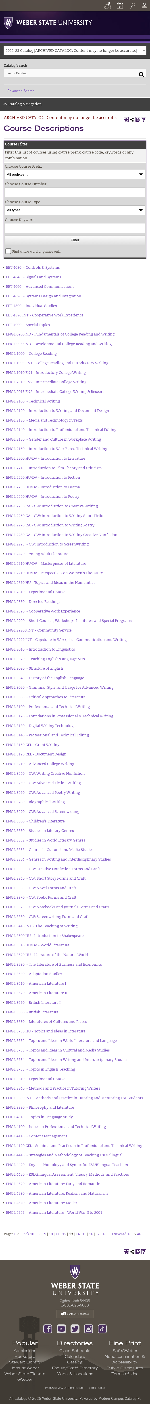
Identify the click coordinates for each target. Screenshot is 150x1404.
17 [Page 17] (98, 1234)
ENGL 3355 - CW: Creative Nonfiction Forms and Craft (53, 869)
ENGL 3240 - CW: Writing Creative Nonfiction (45, 774)
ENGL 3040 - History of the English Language (45, 678)
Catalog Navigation (25, 104)
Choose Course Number (25, 184)
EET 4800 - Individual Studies (31, 306)
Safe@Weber (125, 1351)
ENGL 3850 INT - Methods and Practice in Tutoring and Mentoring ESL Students (74, 1098)
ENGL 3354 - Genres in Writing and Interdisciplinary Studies (58, 859)
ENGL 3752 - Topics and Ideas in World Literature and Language (61, 1041)
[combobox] (75, 50)
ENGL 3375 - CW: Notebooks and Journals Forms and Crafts (57, 907)
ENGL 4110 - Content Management (36, 1136)
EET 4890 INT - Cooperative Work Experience (44, 315)
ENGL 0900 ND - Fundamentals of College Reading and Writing (60, 334)
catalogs (21, 1398)
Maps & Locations (75, 1374)
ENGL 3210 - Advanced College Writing (40, 764)
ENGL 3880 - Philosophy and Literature (40, 1108)
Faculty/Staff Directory (75, 1368)
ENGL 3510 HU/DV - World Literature (37, 945)
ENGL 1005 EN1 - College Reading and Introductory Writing (57, 363)
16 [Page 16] (91, 1234)
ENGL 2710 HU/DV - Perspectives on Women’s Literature (54, 573)
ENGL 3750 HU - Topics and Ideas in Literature (45, 1031)
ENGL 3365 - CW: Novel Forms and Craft (41, 888)
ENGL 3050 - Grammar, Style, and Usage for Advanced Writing (59, 688)
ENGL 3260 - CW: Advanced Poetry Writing (43, 793)
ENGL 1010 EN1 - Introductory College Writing (46, 373)
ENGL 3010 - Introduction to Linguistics (40, 649)
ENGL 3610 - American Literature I (36, 984)
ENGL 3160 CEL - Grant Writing (32, 745)
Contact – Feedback (75, 1314)
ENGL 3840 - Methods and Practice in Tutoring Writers (53, 1088)
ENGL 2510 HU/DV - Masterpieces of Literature (46, 564)
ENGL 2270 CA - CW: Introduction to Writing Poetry (50, 525)
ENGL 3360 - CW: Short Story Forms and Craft (45, 878)
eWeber (24, 1379)
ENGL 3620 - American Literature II (36, 993)
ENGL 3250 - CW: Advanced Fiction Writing (43, 783)
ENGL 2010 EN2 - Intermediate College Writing (46, 382)
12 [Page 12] (64, 1234)
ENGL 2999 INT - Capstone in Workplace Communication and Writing (66, 640)
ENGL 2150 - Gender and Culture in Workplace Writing (53, 439)
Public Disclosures (125, 1368)
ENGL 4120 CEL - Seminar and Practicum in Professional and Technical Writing (74, 1146)
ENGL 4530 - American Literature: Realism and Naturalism (57, 1194)
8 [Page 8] (41, 1234)
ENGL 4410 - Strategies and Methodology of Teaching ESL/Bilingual (64, 1155)
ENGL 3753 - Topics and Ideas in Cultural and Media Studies (58, 1050)
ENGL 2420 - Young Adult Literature (37, 554)
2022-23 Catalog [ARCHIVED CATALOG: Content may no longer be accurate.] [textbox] (71, 51)
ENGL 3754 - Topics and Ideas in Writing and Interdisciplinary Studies (66, 1060)
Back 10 (27, 1234)
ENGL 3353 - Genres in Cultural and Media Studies (50, 850)
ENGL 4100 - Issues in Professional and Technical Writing (56, 1127)
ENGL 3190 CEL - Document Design (36, 754)
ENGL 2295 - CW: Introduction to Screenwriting (47, 544)
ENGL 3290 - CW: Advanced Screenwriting (42, 812)
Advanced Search (20, 91)
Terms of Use (125, 1374)
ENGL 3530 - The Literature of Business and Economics (54, 965)
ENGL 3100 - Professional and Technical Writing (48, 707)
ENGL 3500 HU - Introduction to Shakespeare (45, 936)
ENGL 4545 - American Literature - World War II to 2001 (54, 1213)
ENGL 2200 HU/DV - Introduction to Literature (45, 459)
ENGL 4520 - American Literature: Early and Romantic (53, 1184)
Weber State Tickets (24, 1374)
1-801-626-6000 (75, 1305)
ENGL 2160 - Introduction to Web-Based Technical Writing (56, 449)
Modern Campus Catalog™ (119, 1398)
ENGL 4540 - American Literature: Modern (43, 1203)
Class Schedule (74, 1351)
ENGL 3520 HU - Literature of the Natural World (47, 955)
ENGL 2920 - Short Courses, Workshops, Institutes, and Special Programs (69, 621)
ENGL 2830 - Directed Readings (33, 602)
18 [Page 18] (104, 1234)
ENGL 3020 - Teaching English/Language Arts (45, 659)
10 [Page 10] (51, 1234)
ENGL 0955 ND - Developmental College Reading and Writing (59, 344)
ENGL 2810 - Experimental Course (35, 592)
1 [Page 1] (15, 1234)
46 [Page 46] (139, 1234)
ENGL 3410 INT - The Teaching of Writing (41, 926)
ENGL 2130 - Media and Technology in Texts (44, 420)
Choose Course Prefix (23, 167)
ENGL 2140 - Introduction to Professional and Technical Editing (61, 430)
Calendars (75, 1357)
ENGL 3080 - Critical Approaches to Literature (45, 697)
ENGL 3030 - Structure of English (34, 669)
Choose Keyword (20, 220)
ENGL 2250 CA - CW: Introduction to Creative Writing (52, 506)
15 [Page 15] (84, 1234)
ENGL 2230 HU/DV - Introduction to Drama (43, 487)
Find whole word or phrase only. (36, 251)
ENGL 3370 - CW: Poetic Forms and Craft (41, 898)
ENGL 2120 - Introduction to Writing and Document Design (57, 411)
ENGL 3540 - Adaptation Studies (34, 974)
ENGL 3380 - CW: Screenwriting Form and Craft (47, 917)
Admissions (25, 1351)
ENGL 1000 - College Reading (31, 354)
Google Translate (96, 1387)
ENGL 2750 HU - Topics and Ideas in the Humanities (50, 583)
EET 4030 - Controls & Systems (33, 268)
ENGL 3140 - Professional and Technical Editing (47, 735)
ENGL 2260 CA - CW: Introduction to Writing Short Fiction (56, 516)
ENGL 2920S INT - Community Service (39, 630)
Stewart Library (25, 1362)
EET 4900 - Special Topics (28, 325)
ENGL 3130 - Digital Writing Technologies (42, 726)
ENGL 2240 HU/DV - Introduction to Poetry (42, 497)
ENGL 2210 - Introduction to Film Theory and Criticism (54, 468)
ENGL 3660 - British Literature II (34, 1012)
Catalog (75, 1362)
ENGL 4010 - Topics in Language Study (39, 1117)
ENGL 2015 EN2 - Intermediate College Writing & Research (56, 392)
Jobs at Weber (25, 1368)
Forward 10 (121, 1234)
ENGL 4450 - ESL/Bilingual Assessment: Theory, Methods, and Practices (67, 1175)
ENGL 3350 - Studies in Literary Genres (40, 831)
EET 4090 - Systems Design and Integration (43, 296)
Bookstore (25, 1357)
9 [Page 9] (45, 1234)
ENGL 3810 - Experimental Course (35, 1079)
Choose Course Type (22, 202)
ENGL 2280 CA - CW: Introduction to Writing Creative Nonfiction (61, 535)
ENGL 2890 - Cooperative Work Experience (43, 611)
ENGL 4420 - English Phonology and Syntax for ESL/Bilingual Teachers (67, 1165)
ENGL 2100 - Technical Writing (33, 401)
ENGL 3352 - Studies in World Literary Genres (45, 840)
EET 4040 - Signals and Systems (33, 277)
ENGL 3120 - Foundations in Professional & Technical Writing (59, 716)
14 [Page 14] (78, 1234)
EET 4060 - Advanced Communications (40, 287)
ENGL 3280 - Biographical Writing (35, 802)
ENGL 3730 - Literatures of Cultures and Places (46, 1022)
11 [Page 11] (58, 1234)
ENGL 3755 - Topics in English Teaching (40, 1069)
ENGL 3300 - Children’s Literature (35, 821)
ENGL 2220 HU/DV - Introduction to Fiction (43, 478)
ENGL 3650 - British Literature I (33, 1003)
